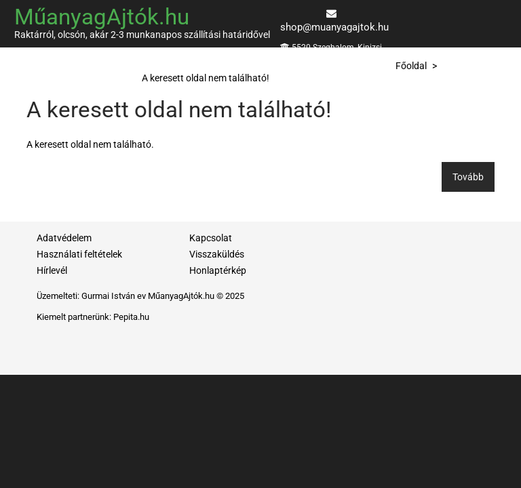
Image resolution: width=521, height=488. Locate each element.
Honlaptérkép (217, 270)
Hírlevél (52, 270)
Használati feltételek (79, 254)
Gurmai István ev (113, 296)
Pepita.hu (131, 317)
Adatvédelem (64, 237)
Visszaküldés (216, 254)
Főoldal (411, 65)
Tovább (468, 176)
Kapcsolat (210, 237)
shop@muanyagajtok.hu (334, 27)
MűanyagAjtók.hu (101, 16)
